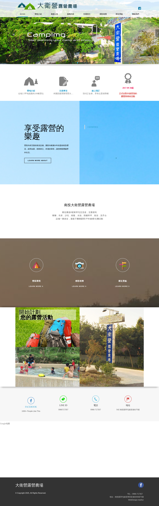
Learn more (35, 286)
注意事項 (63, 91)
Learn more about (38, 160)
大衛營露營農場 (92, 127)
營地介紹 (31, 91)
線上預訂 (96, 91)
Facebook (31, 407)
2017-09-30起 (128, 88)
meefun (141, 500)
